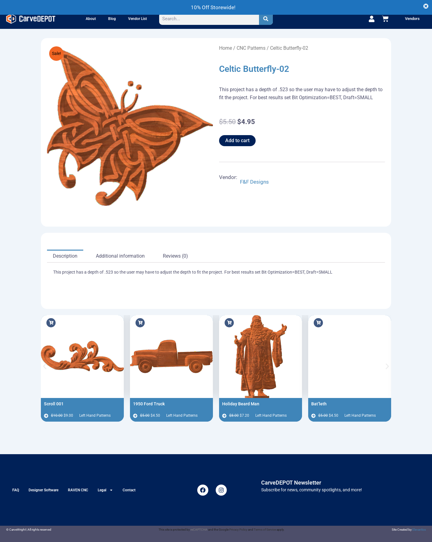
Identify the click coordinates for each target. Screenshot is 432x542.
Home (225, 48)
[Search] (266, 19)
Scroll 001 (54, 403)
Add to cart (237, 140)
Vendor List (137, 19)
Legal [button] (105, 490)
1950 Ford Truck (149, 403)
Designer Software (43, 490)
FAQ (15, 490)
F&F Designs (254, 182)
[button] (45, 366)
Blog (112, 19)
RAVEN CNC (78, 490)
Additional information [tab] (120, 256)
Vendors (412, 18)
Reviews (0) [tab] (175, 256)
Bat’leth (319, 403)
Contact (129, 490)
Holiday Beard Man (240, 403)
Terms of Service (265, 529)
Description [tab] (65, 256)
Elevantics (419, 529)
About (91, 19)
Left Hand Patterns (95, 415)
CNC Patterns (251, 48)
